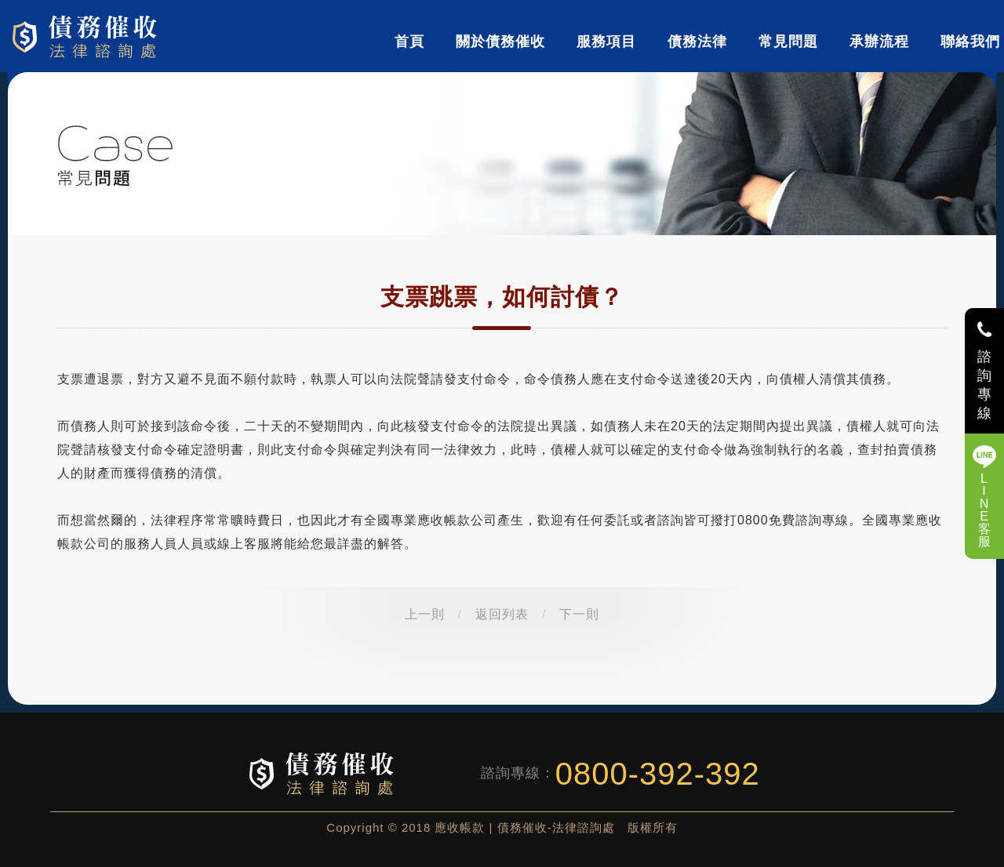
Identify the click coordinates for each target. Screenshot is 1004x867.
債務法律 (697, 41)
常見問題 (788, 41)
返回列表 (502, 614)
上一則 (425, 614)
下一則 (579, 614)
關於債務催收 (500, 41)
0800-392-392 (657, 773)
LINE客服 (984, 510)
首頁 (409, 41)
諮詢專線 (984, 385)
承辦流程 (879, 41)
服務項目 (606, 41)
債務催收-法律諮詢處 (87, 36)
